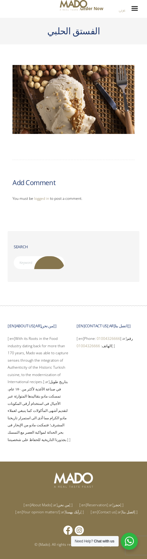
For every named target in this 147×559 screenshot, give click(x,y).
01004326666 (108, 338)
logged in (41, 198)
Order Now (91, 8)
